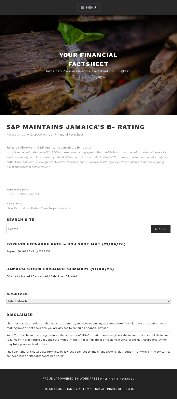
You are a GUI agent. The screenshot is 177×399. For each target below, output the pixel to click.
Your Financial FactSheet (65, 134)
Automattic (88, 389)
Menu (91, 7)
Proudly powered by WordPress (71, 378)
